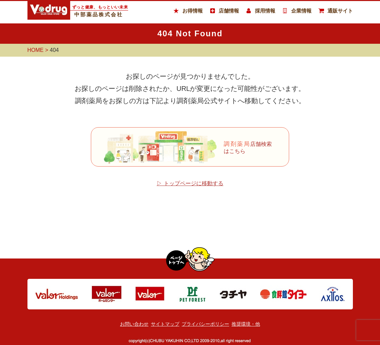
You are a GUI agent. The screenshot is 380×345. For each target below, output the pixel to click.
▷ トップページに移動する (190, 183)
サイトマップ (165, 324)
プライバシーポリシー (205, 324)
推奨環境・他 (246, 324)
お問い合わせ (134, 324)
